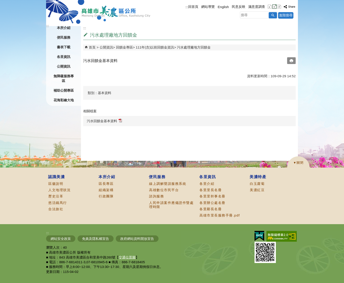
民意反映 (238, 7)
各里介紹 (206, 184)
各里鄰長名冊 (210, 209)
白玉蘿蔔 (257, 184)
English (223, 7)
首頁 (92, 47)
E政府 (259, 236)
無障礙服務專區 (64, 78)
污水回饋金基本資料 (104, 121)
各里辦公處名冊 (212, 203)
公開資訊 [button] (63, 66)
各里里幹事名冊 (212, 196)
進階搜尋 (286, 15)
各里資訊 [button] (63, 57)
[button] (273, 15)
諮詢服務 (156, 196)
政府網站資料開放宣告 (137, 239)
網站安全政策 (61, 239)
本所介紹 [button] (63, 28)
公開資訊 (106, 47)
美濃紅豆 (257, 190)
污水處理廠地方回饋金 (194, 47)
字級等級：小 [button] (270, 7)
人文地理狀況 (59, 190)
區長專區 (106, 184)
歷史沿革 (55, 196)
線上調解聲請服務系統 (167, 184)
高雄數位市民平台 (164, 190)
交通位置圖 (127, 257)
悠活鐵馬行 (57, 203)
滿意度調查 (256, 7)
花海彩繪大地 (64, 100)
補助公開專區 (64, 90)
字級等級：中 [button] (274, 6)
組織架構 (106, 190)
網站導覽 (208, 7)
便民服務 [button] (63, 37)
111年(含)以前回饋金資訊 (155, 47)
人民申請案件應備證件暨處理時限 (171, 205)
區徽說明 (55, 184)
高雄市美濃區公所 (116, 11)
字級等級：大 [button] (279, 7)
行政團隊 (106, 196)
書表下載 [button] (63, 47)
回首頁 (193, 7)
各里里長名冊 (210, 190)
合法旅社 (55, 209)
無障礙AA (281, 236)
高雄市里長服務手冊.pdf (219, 215)
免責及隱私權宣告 (95, 239)
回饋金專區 (124, 47)
